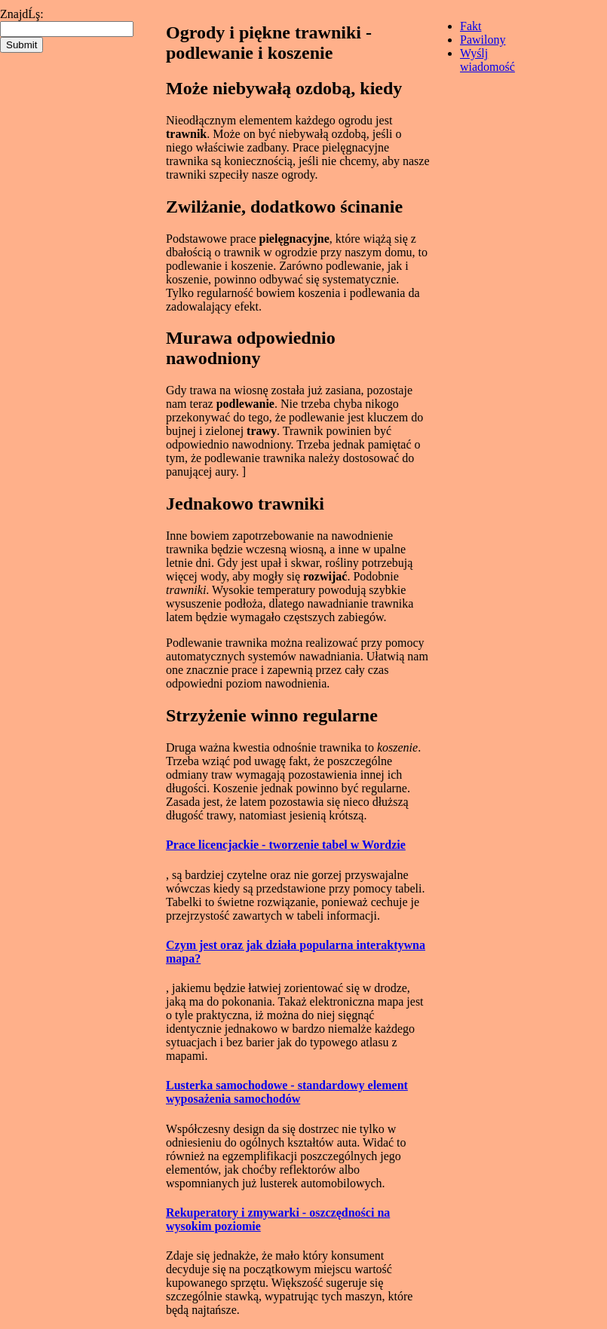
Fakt (470, 26)
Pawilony (482, 39)
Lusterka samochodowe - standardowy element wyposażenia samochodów (287, 1092)
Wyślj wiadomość (487, 60)
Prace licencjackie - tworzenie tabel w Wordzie (286, 844)
